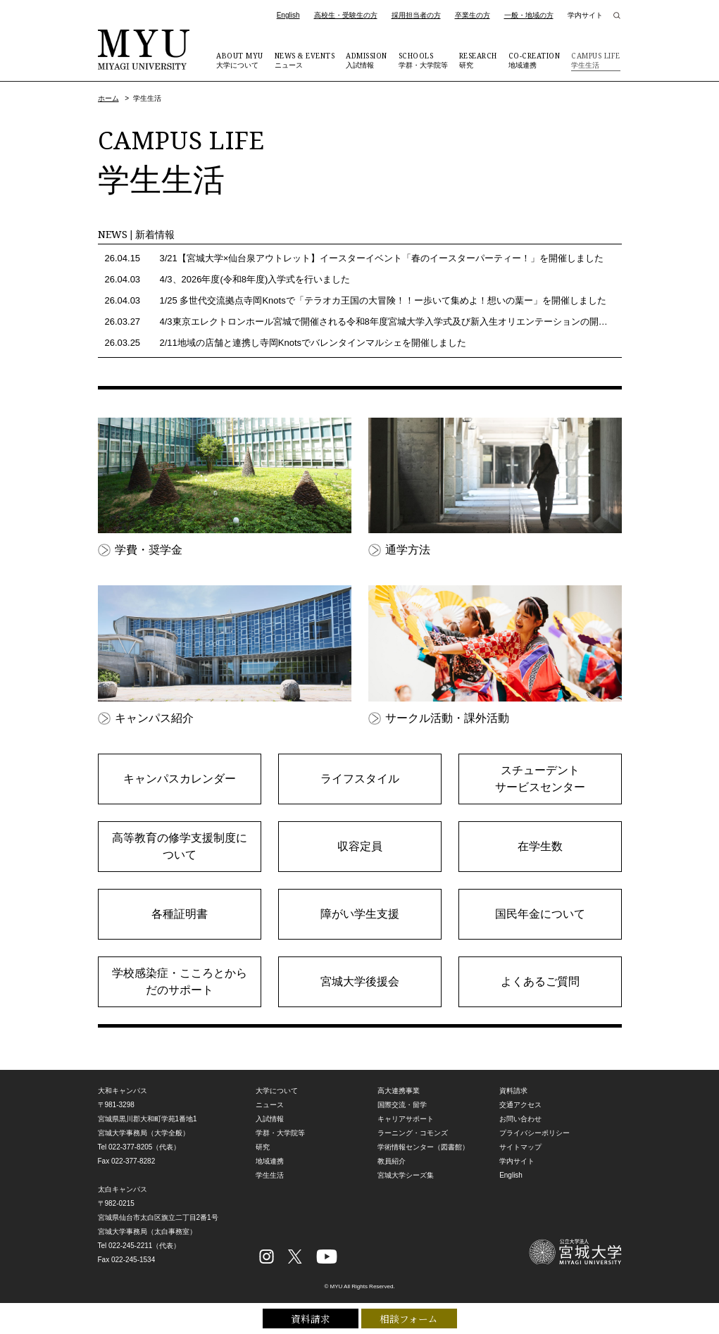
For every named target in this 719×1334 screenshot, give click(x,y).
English (288, 15)
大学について (239, 60)
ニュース (305, 60)
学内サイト (585, 15)
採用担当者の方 (416, 15)
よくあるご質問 (540, 981)
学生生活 (595, 60)
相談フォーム (409, 1318)
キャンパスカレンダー (179, 779)
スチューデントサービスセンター (540, 778)
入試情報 (366, 60)
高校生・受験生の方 (345, 15)
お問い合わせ (520, 1119)
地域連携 (534, 60)
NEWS (136, 234)
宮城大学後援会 (359, 981)
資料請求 (310, 1318)
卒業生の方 (472, 15)
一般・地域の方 (529, 15)
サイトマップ (520, 1147)
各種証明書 (179, 914)
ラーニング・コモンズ (412, 1133)
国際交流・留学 (402, 1105)
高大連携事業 (398, 1091)
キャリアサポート (405, 1119)
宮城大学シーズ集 (405, 1175)
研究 (478, 60)
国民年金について (540, 914)
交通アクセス (520, 1105)
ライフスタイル (359, 779)
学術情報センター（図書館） (423, 1147)
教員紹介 (391, 1161)
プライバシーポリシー (534, 1133)
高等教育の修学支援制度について (179, 846)
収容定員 (359, 846)
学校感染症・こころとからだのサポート (179, 981)
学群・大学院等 (423, 60)
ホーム (108, 98)
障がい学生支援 (359, 914)
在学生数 (540, 846)
